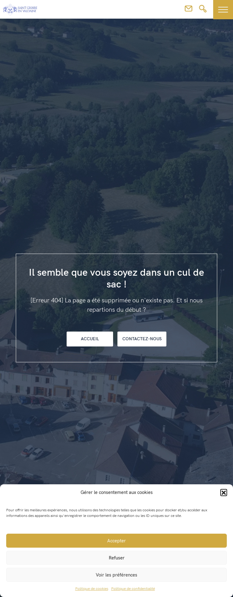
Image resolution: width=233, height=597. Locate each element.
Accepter (116, 541)
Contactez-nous (142, 338)
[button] (224, 492)
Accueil (90, 338)
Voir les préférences (116, 575)
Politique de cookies (91, 588)
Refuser (117, 558)
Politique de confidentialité (133, 588)
